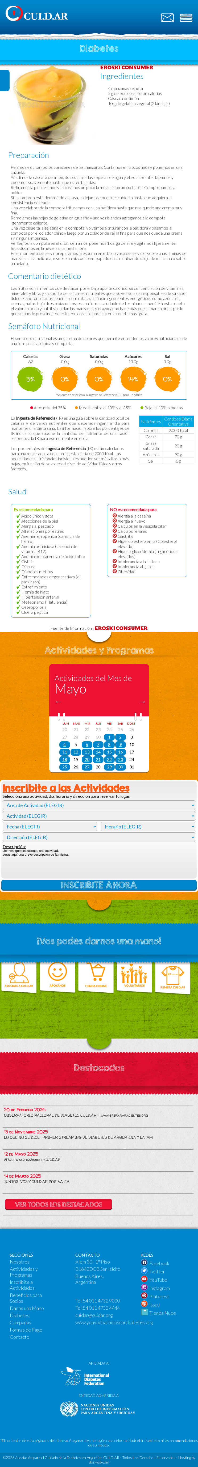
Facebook (159, 1263)
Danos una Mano (27, 1308)
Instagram (159, 1288)
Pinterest (159, 1296)
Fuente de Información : (99, 628)
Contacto (19, 1337)
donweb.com (99, 1462)
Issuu (154, 1305)
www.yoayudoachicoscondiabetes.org (114, 1322)
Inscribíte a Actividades (22, 1285)
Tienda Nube (162, 1313)
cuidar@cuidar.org (94, 1315)
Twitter (157, 1271)
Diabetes (19, 1315)
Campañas (20, 1322)
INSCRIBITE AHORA (99, 885)
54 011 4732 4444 (101, 1308)
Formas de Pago (26, 1330)
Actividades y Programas (24, 1272)
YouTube (158, 1280)
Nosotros (20, 1262)
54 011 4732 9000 (101, 1301)
